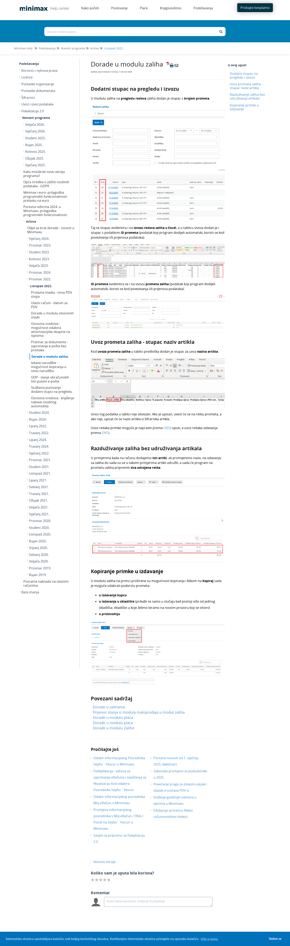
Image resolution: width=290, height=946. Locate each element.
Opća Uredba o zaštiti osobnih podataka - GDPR (46, 184)
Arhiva (94, 48)
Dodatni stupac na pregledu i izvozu (244, 75)
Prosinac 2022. (40, 279)
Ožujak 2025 (34, 158)
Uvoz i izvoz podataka (37, 104)
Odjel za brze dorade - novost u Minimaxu (50, 230)
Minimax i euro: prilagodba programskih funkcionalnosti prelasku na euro (45, 196)
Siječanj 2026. (35, 131)
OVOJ (167, 428)
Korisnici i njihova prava (39, 70)
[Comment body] (158, 902)
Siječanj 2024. (39, 238)
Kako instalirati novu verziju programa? (44, 173)
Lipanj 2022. (38, 426)
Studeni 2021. (39, 467)
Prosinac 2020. (40, 521)
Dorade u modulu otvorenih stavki (52, 315)
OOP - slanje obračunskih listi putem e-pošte (50, 379)
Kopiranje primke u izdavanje (244, 107)
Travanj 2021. (39, 494)
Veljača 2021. (39, 507)
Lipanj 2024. (38, 440)
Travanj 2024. (39, 446)
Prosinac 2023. (40, 245)
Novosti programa (73, 48)
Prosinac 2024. (40, 272)
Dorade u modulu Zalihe (113, 728)
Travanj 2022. (39, 433)
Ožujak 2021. (38, 500)
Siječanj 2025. (35, 165)
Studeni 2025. (35, 138)
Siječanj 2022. (39, 453)
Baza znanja (30, 592)
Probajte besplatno (255, 7)
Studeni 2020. (39, 527)
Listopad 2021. (40, 473)
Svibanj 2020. (39, 554)
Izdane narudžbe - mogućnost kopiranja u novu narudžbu (48, 367)
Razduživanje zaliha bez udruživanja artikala (247, 96)
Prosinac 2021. (40, 460)
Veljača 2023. (39, 265)
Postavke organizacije (37, 84)
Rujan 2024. (38, 419)
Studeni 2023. (39, 252)
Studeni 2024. (39, 412)
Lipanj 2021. (38, 480)
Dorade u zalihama (109, 707)
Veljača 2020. (39, 561)
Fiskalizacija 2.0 (32, 111)
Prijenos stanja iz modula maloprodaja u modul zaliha (139, 712)
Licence (27, 77)
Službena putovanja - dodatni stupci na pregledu (51, 389)
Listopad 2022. (114, 48)
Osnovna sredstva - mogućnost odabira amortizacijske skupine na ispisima (50, 329)
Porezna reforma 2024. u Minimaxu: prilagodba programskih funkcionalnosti (45, 211)
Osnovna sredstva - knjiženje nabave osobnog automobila (52, 402)
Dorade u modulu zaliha (49, 356)
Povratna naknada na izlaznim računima (46, 583)
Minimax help (23, 48)
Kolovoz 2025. (35, 151)
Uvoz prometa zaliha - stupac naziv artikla (246, 86)
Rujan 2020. (38, 541)
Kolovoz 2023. (39, 259)
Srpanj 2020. (38, 548)
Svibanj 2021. (39, 487)
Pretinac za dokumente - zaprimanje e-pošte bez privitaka (49, 346)
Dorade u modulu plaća (113, 717)
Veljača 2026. (35, 124)
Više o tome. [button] (209, 939)
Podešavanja (47, 48)
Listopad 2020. (40, 534)
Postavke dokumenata (38, 90)
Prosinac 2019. (40, 568)
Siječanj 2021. (39, 514)
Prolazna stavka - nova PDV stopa (51, 294)
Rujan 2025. (34, 145)
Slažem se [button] (275, 938)
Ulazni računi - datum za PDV (49, 305)
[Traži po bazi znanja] (130, 31)
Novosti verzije (107, 862)
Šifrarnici (28, 97)
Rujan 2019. (38, 575)
